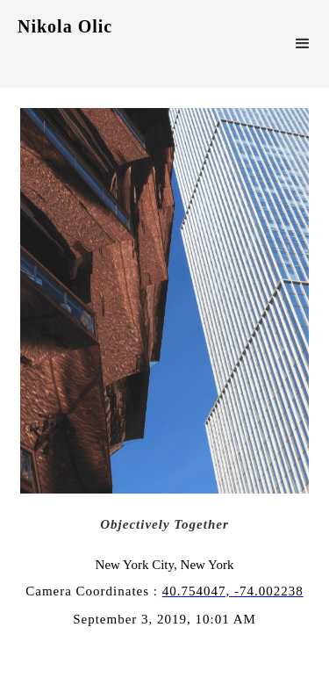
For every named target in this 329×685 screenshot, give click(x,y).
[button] (302, 44)
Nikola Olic (65, 26)
